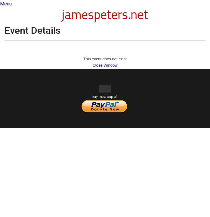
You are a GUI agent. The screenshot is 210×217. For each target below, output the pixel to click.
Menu (6, 4)
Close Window (104, 65)
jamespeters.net (105, 14)
